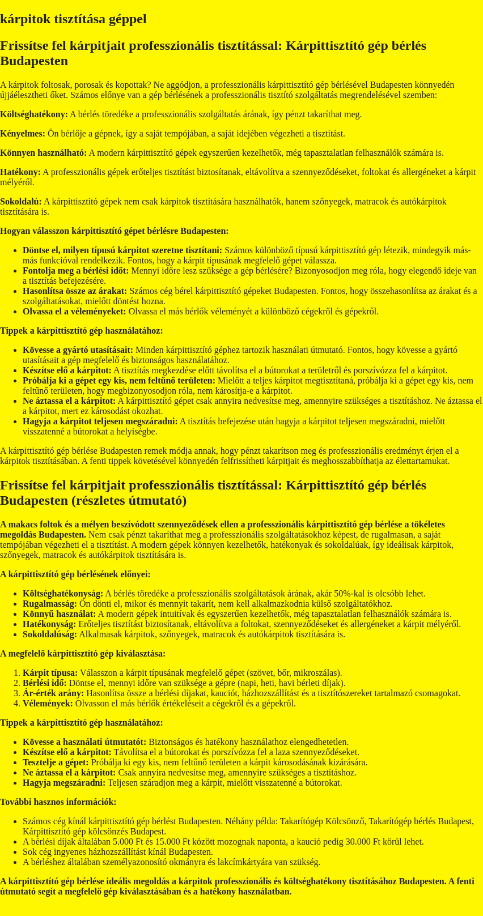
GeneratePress (241, 910)
